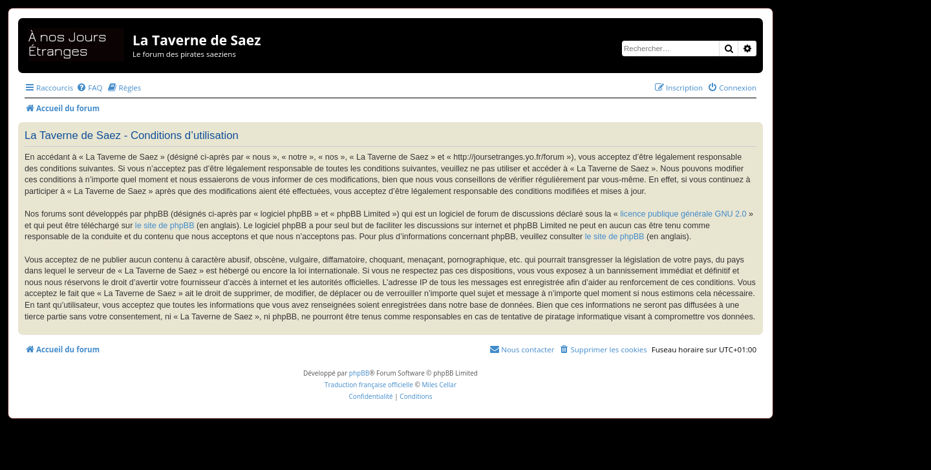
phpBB (359, 373)
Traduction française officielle (369, 384)
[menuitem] (89, 88)
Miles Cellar (439, 384)
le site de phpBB (165, 225)
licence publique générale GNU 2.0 (683, 214)
